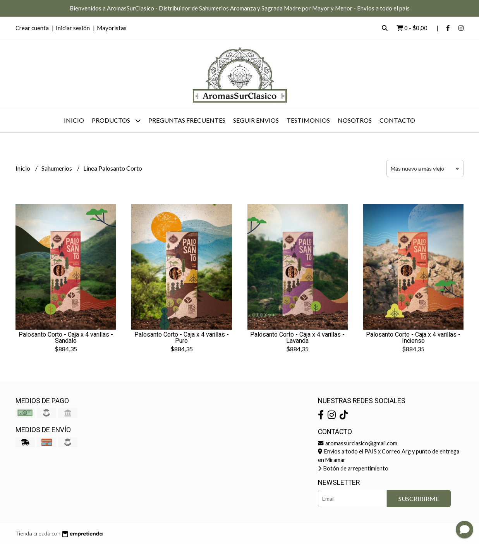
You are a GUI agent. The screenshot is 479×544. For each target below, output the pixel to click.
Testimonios (308, 120)
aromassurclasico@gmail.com (357, 443)
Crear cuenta (32, 27)
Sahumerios (57, 168)
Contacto (397, 120)
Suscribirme (418, 498)
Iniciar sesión (73, 27)
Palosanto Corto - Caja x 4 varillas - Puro (181, 338)
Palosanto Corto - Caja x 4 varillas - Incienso (413, 338)
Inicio (74, 120)
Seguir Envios (256, 120)
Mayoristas (112, 27)
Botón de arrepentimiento (353, 468)
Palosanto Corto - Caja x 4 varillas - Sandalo (66, 338)
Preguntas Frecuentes (186, 120)
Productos (116, 120)
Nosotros (355, 120)
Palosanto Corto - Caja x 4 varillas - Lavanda (297, 338)
